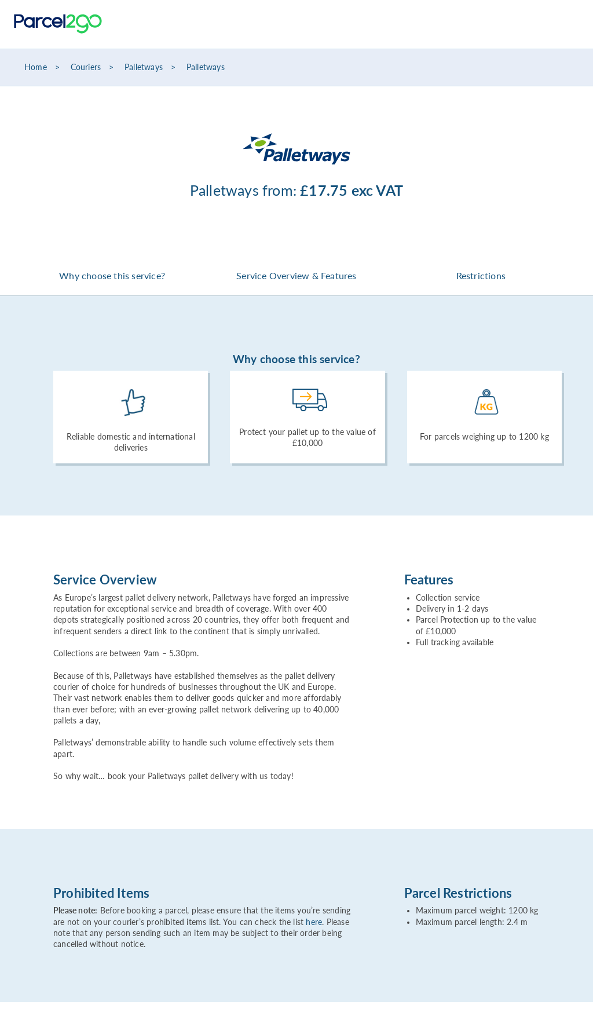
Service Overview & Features (296, 275)
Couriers (86, 67)
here (314, 922)
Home (35, 67)
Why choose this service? (112, 275)
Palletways (144, 67)
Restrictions (481, 275)
